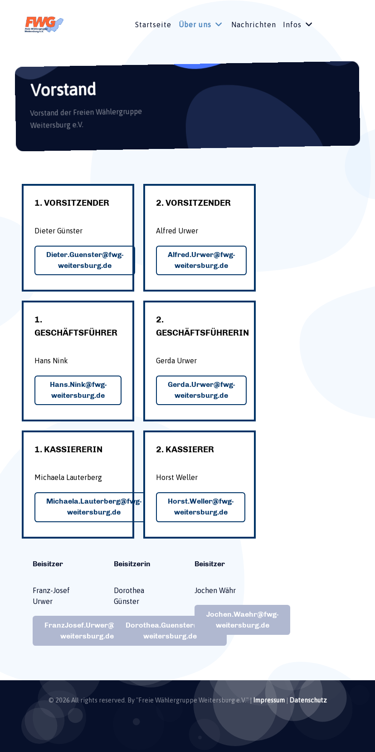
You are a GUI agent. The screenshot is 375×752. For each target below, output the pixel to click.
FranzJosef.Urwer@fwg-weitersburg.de (86, 630)
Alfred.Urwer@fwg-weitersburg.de (201, 260)
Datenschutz (308, 700)
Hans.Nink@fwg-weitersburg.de (78, 390)
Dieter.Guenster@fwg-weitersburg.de (84, 260)
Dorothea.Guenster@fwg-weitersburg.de (170, 630)
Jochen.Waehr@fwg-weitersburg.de (242, 619)
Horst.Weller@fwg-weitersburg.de (201, 506)
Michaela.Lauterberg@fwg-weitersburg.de (93, 506)
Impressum (269, 700)
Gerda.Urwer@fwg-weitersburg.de (201, 390)
